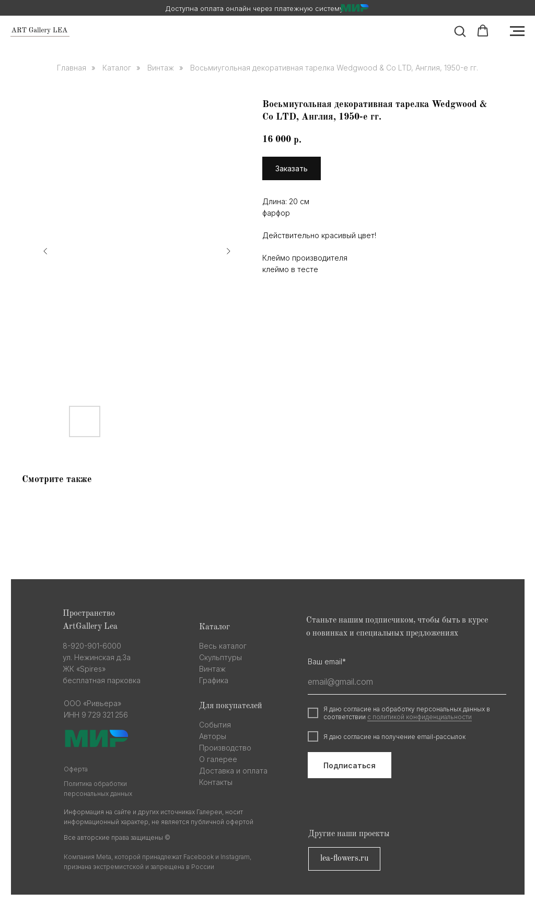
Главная (71, 67)
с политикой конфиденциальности (419, 717)
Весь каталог (223, 645)
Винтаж (160, 67)
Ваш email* (327, 661)
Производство (225, 747)
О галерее (218, 759)
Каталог (116, 67)
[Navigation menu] (517, 31)
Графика (213, 680)
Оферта (76, 769)
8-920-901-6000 (92, 645)
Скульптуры (220, 657)
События (215, 724)
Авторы (212, 736)
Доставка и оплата (233, 770)
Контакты (215, 782)
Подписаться (349, 765)
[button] (459, 31)
